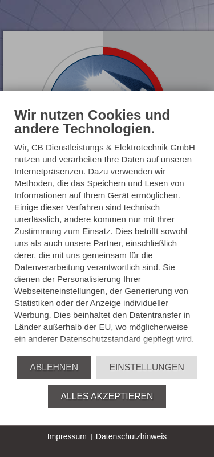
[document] (107, 230)
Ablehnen (54, 367)
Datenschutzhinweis (131, 436)
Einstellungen (146, 367)
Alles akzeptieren (107, 396)
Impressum (67, 436)
